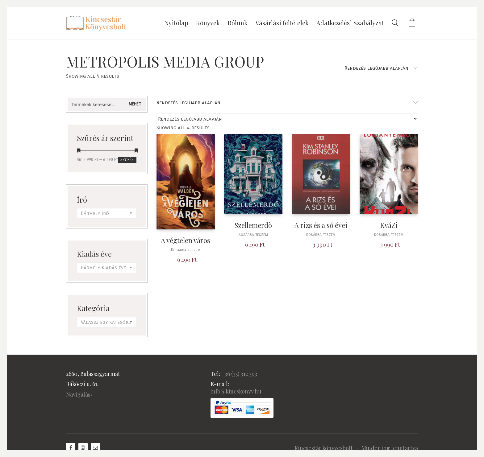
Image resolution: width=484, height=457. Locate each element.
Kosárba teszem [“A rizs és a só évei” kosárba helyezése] (321, 235)
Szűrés (127, 159)
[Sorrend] (287, 118)
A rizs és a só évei (320, 225)
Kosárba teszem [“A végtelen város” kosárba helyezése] (185, 250)
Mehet (135, 104)
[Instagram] (83, 447)
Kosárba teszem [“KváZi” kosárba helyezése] (388, 235)
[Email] (95, 447)
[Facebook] (70, 447)
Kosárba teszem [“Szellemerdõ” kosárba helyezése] (253, 235)
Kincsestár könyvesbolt (323, 448)
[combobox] (106, 213)
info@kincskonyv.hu (236, 391)
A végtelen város (185, 240)
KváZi (389, 225)
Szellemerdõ (253, 225)
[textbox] (106, 213)
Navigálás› (79, 394)
